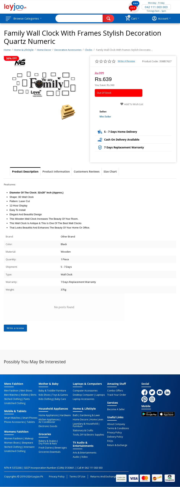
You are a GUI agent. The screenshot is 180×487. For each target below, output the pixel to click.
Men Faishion (11, 391)
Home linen (96, 419)
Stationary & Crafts (83, 430)
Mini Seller (105, 116)
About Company (116, 424)
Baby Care (60, 399)
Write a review (126, 61)
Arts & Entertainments (84, 453)
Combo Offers (115, 391)
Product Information (56, 171)
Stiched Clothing (13, 399)
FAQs (110, 441)
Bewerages (61, 448)
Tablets (31, 422)
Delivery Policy (115, 437)
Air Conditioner (47, 422)
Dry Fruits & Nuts (48, 443)
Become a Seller (116, 409)
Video (84, 457)
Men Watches (11, 395)
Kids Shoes (44, 395)
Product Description (25, 171)
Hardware (65, 415)
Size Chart (110, 171)
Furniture (78, 426)
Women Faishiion (13, 438)
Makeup (29, 438)
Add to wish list (131, 104)
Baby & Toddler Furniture (52, 391)
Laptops (100, 395)
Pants (27, 399)
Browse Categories (26, 18)
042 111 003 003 (156, 7)
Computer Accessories (85, 391)
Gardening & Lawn (90, 415)
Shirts (33, 395)
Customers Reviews (87, 171)
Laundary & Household (85, 424)
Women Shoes (12, 443)
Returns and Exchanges (104, 476)
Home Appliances (48, 415)
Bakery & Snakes (47, 441)
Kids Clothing (46, 399)
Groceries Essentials (49, 452)
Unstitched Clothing (14, 403)
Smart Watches (12, 418)
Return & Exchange (117, 445)
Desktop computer (83, 395)
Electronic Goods (48, 426)
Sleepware (27, 443)
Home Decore (80, 419)
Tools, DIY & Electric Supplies (88, 435)
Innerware (29, 447)
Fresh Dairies (46, 448)
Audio (76, 457)
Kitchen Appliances (49, 419)
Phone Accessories (14, 422)
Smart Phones (29, 418)
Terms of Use (77, 476)
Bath (75, 415)
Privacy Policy (114, 432)
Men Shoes (26, 391)
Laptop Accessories (83, 399)
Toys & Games (60, 395)
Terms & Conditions (118, 428)
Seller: (103, 111)
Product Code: (150, 61)
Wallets (24, 395)
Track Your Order (116, 395)
